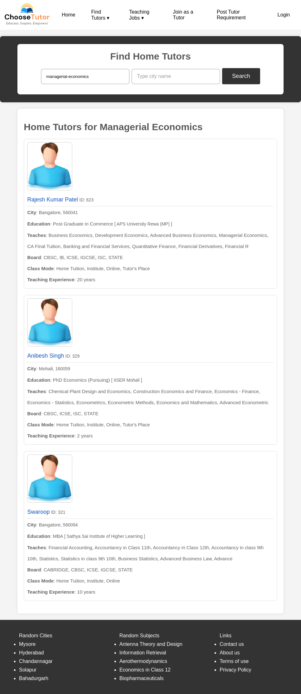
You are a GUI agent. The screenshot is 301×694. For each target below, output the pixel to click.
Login (284, 14)
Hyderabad (31, 652)
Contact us (232, 644)
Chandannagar (36, 661)
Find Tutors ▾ (100, 15)
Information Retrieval (142, 652)
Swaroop (38, 512)
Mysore (27, 644)
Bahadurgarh (33, 678)
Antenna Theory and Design (151, 644)
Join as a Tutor (183, 14)
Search (241, 76)
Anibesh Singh (45, 356)
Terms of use (234, 661)
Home (68, 14)
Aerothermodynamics (143, 661)
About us (230, 652)
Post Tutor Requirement (231, 14)
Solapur (27, 669)
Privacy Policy (235, 669)
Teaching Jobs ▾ (139, 15)
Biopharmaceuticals (141, 678)
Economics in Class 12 (145, 669)
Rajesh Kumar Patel (52, 199)
